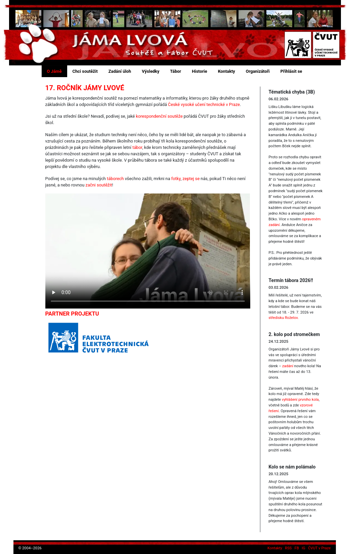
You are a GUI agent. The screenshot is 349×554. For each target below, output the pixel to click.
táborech (115, 178)
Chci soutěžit (85, 71)
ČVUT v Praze (319, 548)
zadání (287, 366)
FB (297, 548)
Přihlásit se (291, 71)
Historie (199, 71)
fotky (176, 178)
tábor (137, 147)
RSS (288, 548)
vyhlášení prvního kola (300, 399)
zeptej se (191, 178)
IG (303, 548)
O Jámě (54, 71)
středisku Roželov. (283, 318)
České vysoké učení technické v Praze (204, 104)
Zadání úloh (119, 71)
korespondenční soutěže (159, 116)
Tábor (175, 71)
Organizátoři (258, 71)
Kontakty (226, 71)
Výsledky (150, 71)
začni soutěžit (99, 184)
